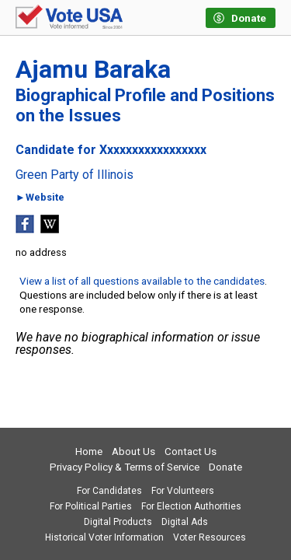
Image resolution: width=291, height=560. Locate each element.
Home (88, 451)
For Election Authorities (191, 506)
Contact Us (191, 451)
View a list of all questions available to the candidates (142, 281)
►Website (40, 198)
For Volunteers (182, 490)
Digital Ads (184, 521)
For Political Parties (91, 506)
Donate (225, 467)
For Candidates (109, 490)
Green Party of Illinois (74, 175)
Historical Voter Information (104, 537)
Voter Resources (209, 537)
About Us (133, 451)
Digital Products (118, 521)
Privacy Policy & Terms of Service (124, 467)
